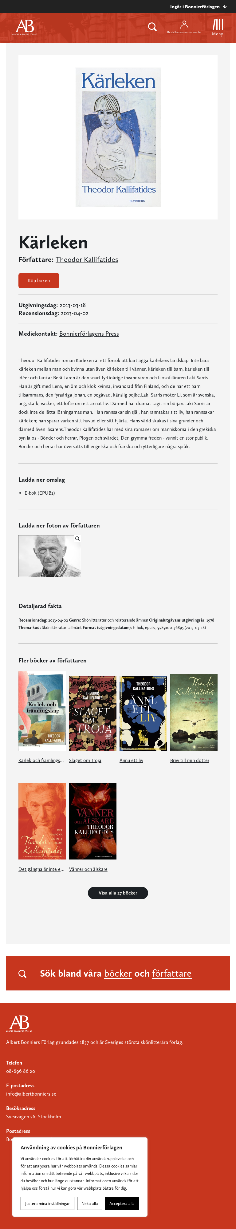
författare (172, 973)
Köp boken (39, 280)
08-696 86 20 (20, 1071)
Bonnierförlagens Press (89, 333)
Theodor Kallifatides (87, 259)
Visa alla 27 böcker (118, 893)
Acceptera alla (122, 1203)
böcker (118, 973)
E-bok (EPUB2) (40, 493)
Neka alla (89, 1203)
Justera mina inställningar (47, 1203)
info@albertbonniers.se (31, 1094)
